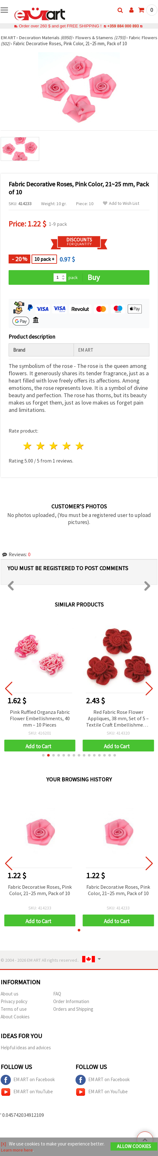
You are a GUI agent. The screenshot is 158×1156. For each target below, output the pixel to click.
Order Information (71, 1001)
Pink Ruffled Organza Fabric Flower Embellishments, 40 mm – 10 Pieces (40, 718)
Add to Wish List (121, 203)
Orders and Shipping (73, 1009)
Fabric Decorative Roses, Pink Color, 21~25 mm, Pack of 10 (40, 890)
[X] (3, 1144)
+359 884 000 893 (123, 26)
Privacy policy (14, 1001)
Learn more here (17, 1150)
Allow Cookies (134, 1146)
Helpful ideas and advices (26, 1048)
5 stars (79, 445)
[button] (43, 755)
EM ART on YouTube (27, 1092)
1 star (27, 445)
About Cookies (15, 1017)
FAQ (57, 994)
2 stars (40, 445)
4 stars (66, 445)
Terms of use (14, 1009)
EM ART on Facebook (28, 1080)
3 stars (54, 445)
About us (9, 994)
